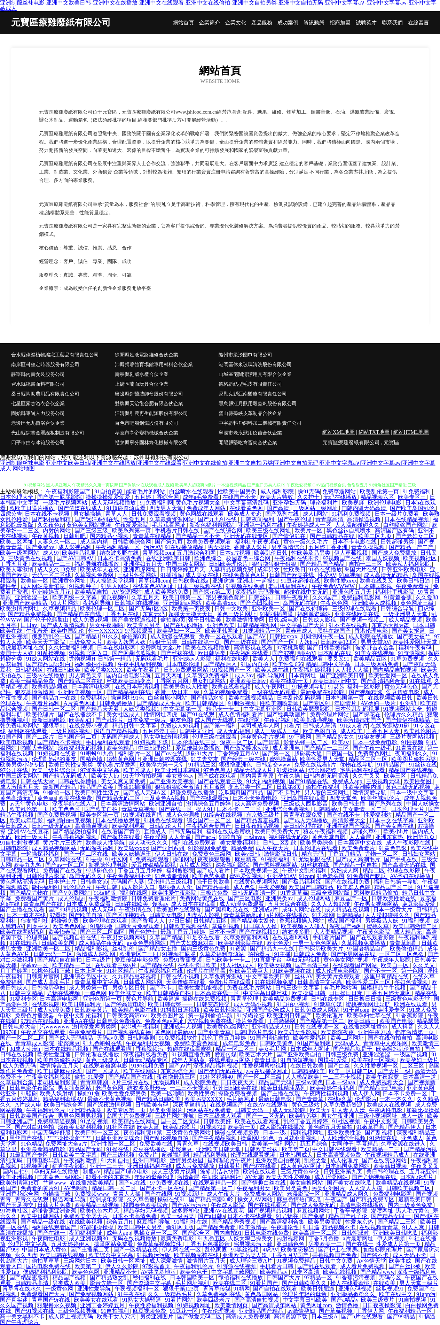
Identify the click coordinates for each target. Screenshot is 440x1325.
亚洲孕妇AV (281, 876)
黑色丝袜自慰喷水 (349, 530)
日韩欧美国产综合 (32, 1116)
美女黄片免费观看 (339, 976)
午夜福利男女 (254, 1188)
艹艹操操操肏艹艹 (70, 1138)
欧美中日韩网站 (41, 1216)
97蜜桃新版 (290, 647)
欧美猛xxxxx (133, 848)
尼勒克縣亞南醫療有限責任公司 (253, 393)
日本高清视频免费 (339, 1155)
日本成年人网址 (310, 1049)
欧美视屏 (354, 503)
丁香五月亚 (14, 564)
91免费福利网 (156, 503)
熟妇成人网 (345, 870)
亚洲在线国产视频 (349, 826)
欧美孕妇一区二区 (180, 631)
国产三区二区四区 (103, 932)
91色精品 (32, 1144)
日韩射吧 (75, 536)
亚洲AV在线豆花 (29, 831)
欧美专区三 (412, 497)
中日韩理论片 (155, 748)
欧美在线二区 (230, 1283)
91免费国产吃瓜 (367, 876)
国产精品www (377, 1272)
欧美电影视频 (17, 742)
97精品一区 (318, 1277)
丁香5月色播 (324, 1238)
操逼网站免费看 (114, 1244)
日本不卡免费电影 (255, 798)
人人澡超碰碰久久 (358, 525)
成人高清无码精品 (387, 575)
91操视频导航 (308, 687)
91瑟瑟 (336, 687)
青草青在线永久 (22, 1289)
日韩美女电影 (166, 915)
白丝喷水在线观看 (192, 491)
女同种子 (342, 1144)
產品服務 (261, 22)
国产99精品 (401, 1316)
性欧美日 (294, 569)
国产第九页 (169, 542)
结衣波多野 (296, 932)
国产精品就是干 (353, 1049)
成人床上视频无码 (71, 1316)
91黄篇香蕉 (398, 597)
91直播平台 (268, 960)
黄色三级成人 (103, 1060)
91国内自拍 (255, 664)
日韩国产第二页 (78, 737)
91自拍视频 (412, 1300)
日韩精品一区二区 (23, 859)
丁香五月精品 (345, 854)
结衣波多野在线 (120, 553)
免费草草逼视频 (57, 1121)
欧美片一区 (309, 530)
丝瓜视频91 (390, 1289)
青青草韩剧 (404, 943)
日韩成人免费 (310, 954)
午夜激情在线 (136, 909)
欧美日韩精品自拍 (169, 993)
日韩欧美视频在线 (186, 926)
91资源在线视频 (237, 1266)
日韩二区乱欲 (280, 843)
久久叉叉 (424, 965)
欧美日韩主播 (349, 804)
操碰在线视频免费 (237, 1132)
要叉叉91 (339, 659)
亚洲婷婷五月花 (52, 592)
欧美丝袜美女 (126, 993)
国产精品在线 (157, 965)
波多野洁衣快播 (220, 1171)
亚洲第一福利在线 (261, 525)
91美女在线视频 (375, 653)
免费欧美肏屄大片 (86, 1216)
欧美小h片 (396, 831)
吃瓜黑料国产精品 (242, 792)
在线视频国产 (227, 1105)
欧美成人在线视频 (389, 1105)
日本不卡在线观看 (250, 1216)
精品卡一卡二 (223, 709)
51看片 (291, 726)
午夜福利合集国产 (209, 826)
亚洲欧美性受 (345, 1132)
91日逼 (311, 1227)
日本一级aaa (340, 1082)
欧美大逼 (148, 1127)
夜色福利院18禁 (143, 1132)
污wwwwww (54, 1027)
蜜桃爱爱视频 (246, 876)
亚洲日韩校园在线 (165, 759)
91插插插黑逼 (277, 614)
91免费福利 (417, 491)
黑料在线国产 (334, 631)
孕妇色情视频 (411, 982)
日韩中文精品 (26, 993)
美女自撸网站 (307, 1183)
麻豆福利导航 (153, 1222)
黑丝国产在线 (26, 1138)
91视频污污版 (154, 1255)
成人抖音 (403, 1027)
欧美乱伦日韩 (271, 553)
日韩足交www (274, 765)
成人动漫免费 (54, 1010)
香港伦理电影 (371, 631)
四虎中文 (38, 926)
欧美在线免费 (75, 798)
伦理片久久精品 (404, 714)
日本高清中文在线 (361, 843)
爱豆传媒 (225, 1054)
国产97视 (283, 653)
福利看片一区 (135, 753)
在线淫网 (249, 720)
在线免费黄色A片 (244, 575)
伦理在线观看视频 (253, 1155)
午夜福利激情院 (108, 898)
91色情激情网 (172, 876)
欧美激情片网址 (20, 608)
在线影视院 (46, 1004)
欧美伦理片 (40, 714)
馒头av (160, 904)
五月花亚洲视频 (298, 1138)
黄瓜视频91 (115, 597)
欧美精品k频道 (50, 687)
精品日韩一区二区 (115, 1188)
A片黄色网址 (80, 703)
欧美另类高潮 (325, 1222)
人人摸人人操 (352, 670)
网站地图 (24, 468)
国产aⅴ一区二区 (65, 865)
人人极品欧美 (302, 1077)
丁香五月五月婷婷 (141, 870)
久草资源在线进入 (404, 1144)
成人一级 (413, 1116)
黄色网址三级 (417, 603)
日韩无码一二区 (53, 954)
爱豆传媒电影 (403, 692)
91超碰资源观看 (127, 508)
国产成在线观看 (217, 776)
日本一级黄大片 (393, 909)
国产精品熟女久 (335, 737)
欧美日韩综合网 (64, 1105)
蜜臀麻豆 (69, 1043)
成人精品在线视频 (348, 909)
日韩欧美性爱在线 (394, 898)
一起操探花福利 (41, 854)
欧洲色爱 (278, 943)
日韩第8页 (289, 787)
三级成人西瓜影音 (306, 804)
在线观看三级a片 (116, 965)
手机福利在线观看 (109, 742)
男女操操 (219, 547)
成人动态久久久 (149, 843)
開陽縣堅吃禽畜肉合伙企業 (248, 442)
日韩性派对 (355, 1233)
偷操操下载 (57, 1194)
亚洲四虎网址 (140, 569)
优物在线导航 (357, 765)
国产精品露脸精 (29, 1277)
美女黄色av (180, 776)
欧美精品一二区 (72, 965)
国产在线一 (51, 1233)
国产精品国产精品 (323, 564)
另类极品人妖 (382, 921)
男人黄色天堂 (86, 675)
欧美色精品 (121, 748)
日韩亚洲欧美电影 (404, 569)
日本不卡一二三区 (239, 809)
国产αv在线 (169, 753)
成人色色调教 (183, 815)
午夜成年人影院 (392, 960)
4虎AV (270, 1250)
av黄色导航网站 (147, 943)
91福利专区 (23, 999)
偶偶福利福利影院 (46, 1272)
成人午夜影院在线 (409, 843)
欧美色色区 (66, 809)
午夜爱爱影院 (132, 525)
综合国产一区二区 (210, 820)
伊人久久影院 (122, 1266)
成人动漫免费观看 (242, 904)
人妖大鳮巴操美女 (251, 1238)
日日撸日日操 (365, 999)
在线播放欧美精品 (93, 1183)
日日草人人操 (260, 926)
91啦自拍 (230, 837)
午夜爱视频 (272, 887)
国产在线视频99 (259, 932)
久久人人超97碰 (331, 904)
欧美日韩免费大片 (277, 831)
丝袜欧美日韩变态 (129, 681)
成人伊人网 (366, 1093)
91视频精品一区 (262, 631)
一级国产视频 (411, 1054)
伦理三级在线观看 (215, 737)
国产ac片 (205, 837)
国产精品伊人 (405, 1127)
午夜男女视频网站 (377, 904)
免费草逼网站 (339, 491)
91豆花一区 (184, 1311)
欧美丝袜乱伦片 (381, 798)
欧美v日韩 (248, 854)
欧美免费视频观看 (210, 542)
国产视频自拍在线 (75, 937)
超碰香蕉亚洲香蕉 (55, 1211)
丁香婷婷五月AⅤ (238, 753)
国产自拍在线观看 (276, 1289)
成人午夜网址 (271, 687)
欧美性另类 (201, 1093)
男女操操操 (87, 514)
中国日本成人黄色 (45, 1250)
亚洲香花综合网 (20, 1194)
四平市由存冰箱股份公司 (38, 442)
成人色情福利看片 (241, 714)
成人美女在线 (202, 575)
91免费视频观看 (150, 859)
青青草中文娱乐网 (386, 1043)
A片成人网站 (196, 865)
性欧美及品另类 (311, 553)
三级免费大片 (86, 642)
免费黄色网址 (375, 753)
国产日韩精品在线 (333, 536)
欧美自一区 (35, 581)
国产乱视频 (379, 1132)
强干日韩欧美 (205, 620)
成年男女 (269, 569)
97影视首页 (157, 1266)
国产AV (257, 636)
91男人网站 (115, 586)
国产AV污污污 (190, 1205)
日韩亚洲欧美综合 (118, 1138)
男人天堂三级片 (418, 1283)
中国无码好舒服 (52, 1132)
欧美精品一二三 (52, 564)
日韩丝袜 (260, 597)
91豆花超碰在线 (301, 581)
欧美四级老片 (214, 1300)
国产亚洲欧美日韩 (343, 675)
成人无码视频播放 (114, 503)
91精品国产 (392, 765)
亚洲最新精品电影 (43, 1149)
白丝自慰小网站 (168, 698)
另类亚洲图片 (166, 1110)
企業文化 (235, 22)
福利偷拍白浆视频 (70, 820)
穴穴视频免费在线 (210, 1021)
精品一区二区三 (235, 1049)
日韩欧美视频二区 (409, 1188)
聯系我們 (392, 22)
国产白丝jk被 (405, 1266)
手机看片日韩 (277, 1266)
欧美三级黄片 (378, 1300)
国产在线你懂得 (309, 608)
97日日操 (179, 921)
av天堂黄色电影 (29, 804)
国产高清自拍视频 (257, 1300)
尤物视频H (82, 659)
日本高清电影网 (92, 687)
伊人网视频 (391, 1238)
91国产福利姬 (314, 1043)
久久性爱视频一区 (377, 1066)
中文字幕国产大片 (303, 625)
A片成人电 (28, 1105)
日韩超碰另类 (397, 542)
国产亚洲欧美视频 (172, 781)
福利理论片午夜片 (230, 1160)
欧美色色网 (86, 1272)
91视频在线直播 (143, 815)
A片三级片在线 (131, 1082)
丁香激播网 (282, 1021)
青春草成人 (299, 631)
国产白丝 (339, 1066)
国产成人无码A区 (145, 792)
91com (306, 876)
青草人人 (117, 514)
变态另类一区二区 (251, 787)
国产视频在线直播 (129, 1032)
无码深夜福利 (97, 848)
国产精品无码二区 (119, 798)
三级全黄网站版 (331, 893)
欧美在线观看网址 (258, 1121)
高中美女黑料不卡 (23, 1316)
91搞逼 (427, 1316)
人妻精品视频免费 (232, 569)
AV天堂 (254, 1177)
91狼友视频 (372, 737)
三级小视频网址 (378, 1116)
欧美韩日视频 (391, 1166)
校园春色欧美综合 (146, 1205)
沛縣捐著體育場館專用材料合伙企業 (154, 364)
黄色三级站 (306, 1105)
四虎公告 (11, 514)
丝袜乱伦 (124, 949)
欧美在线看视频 (232, 687)
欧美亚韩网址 (222, 631)
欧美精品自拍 (91, 592)
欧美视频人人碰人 (304, 926)
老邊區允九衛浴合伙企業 (38, 423)
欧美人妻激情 (17, 569)
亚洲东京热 (389, 837)
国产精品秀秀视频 (234, 1222)
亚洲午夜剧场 (375, 1032)
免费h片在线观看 (230, 982)
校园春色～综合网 (249, 558)
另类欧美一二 (325, 1244)
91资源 (238, 949)
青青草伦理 (245, 999)
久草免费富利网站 (247, 937)
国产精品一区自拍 (356, 865)
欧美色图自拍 (320, 731)
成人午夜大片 (273, 848)
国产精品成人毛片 (159, 703)
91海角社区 (14, 1211)
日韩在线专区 (328, 999)
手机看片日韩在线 (178, 530)
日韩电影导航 (43, 1160)
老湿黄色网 (110, 1088)
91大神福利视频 (266, 781)
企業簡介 (209, 22)
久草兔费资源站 (223, 976)
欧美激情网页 (231, 1305)
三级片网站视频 (71, 731)
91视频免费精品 (296, 1261)
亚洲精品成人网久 (347, 1194)
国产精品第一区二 (322, 1021)
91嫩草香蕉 (371, 1127)
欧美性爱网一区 (388, 675)
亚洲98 (409, 703)
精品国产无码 (275, 1082)
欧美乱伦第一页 (380, 491)
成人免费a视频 (91, 620)
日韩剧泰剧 (141, 1038)
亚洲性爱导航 (94, 1289)
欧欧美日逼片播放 (32, 508)
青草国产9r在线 (51, 1300)
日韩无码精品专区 (146, 1060)
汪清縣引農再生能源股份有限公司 (151, 413)
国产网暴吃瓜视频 (135, 653)
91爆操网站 (291, 770)
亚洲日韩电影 (150, 1160)
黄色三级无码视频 (409, 787)
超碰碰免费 (65, 921)
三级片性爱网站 (138, 575)
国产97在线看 (260, 1166)
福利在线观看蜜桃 (229, 831)
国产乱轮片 (110, 720)
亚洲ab (245, 581)
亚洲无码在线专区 (247, 536)
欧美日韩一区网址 (124, 1261)
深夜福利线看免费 (146, 1054)
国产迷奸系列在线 (97, 519)
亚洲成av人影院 (193, 659)
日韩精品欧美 (309, 1071)
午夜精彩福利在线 (161, 971)
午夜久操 (289, 776)
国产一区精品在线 (136, 1250)
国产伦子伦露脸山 (47, 620)
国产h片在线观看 (362, 1316)
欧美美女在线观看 (97, 1300)
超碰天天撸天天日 (191, 614)
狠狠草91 (54, 726)
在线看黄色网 (246, 508)
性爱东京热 (360, 1222)
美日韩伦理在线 (303, 826)
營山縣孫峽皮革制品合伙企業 (250, 413)
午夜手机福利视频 (141, 664)
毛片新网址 (241, 1099)
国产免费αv (40, 547)
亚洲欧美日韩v (248, 681)
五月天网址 (169, 675)
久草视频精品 (60, 608)
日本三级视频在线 (200, 586)
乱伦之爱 (316, 1160)
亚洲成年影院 (107, 1199)
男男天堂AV (375, 642)
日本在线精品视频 (407, 519)
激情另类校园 (187, 1160)
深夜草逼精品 (190, 1105)
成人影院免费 (200, 1082)
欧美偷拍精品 (407, 949)
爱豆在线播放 (150, 1149)
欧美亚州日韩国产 (290, 1015)
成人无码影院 (289, 1110)
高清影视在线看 (254, 647)
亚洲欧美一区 (269, 608)
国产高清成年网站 (275, 1305)
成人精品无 (408, 932)
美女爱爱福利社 (240, 843)
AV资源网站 (127, 592)
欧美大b (319, 1110)
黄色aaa (46, 798)
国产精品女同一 (391, 1216)
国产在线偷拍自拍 (391, 1038)
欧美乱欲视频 (340, 1272)
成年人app (119, 1233)
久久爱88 (427, 597)
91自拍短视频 (298, 1060)
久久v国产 (325, 597)
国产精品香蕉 (213, 887)
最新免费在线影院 (323, 692)
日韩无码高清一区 (255, 893)
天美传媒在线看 (186, 982)
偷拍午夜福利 (323, 787)
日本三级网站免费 (377, 664)
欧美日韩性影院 (223, 1010)
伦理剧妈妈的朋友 (55, 759)
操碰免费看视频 (238, 1093)
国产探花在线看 (121, 837)
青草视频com (158, 553)
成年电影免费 (239, 1043)
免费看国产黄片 (35, 898)
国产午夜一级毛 (373, 748)
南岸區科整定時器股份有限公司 (45, 364)
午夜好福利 (278, 720)
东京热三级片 (263, 815)
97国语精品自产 (367, 949)
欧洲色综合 (208, 558)
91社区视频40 (216, 1077)
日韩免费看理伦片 (154, 898)
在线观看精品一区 (216, 1183)
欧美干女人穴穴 (117, 1316)
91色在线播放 (325, 569)
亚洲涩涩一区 (32, 597)
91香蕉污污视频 (356, 1277)
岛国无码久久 (86, 876)
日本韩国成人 (296, 1155)
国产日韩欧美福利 (330, 647)
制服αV (306, 653)
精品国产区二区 (394, 887)
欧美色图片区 (168, 1015)
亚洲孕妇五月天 (143, 564)
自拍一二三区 (366, 564)
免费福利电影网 (361, 597)
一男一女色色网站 (316, 943)
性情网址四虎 (161, 714)
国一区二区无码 (180, 1121)
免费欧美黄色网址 (197, 1043)
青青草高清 (330, 519)
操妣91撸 (88, 1093)
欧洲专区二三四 (139, 954)
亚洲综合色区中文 (86, 976)
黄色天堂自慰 (329, 837)
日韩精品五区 (210, 921)
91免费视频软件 (179, 1038)
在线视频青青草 (379, 1227)
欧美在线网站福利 (23, 932)
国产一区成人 (103, 1071)
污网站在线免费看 (210, 1110)
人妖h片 (308, 642)
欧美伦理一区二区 (103, 608)
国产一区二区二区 (23, 1038)
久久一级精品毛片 (171, 1294)
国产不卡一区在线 (163, 1188)
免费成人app (348, 781)
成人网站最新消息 (43, 586)
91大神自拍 (115, 1160)
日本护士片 (63, 882)
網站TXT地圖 (374, 432)
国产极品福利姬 (302, 882)
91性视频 (412, 742)
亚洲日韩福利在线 (150, 1166)
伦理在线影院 (404, 870)
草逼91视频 (226, 926)
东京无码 (154, 614)
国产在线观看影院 (373, 937)
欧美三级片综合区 (55, 770)
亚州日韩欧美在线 (236, 1088)
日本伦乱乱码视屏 (358, 709)
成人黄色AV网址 (302, 1166)
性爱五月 (135, 519)
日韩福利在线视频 (137, 603)
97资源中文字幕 (100, 770)
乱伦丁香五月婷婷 (225, 1038)
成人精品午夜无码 (102, 943)
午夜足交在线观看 (43, 1032)
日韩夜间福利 (258, 519)
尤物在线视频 (64, 993)
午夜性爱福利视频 (152, 1305)
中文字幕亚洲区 (263, 709)
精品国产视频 (69, 1277)
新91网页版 (180, 1227)
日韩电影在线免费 (267, 1233)
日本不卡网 (223, 932)
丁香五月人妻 (383, 731)
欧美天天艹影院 (46, 642)
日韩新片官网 (43, 976)
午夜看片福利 (43, 703)
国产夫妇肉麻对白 (192, 943)
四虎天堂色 (344, 798)
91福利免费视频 (352, 514)
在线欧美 (385, 1283)
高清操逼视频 (364, 519)
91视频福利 (275, 859)
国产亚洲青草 (214, 1032)
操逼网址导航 (69, 1199)
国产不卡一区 (381, 971)
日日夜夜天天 (238, 1082)
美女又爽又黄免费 (124, 781)
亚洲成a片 (266, 909)
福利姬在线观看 (28, 731)
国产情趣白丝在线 (264, 1183)
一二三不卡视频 (343, 1077)
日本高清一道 (420, 1077)
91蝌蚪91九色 (97, 753)
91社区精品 (121, 971)
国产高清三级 (312, 965)
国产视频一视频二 (363, 620)
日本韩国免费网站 (348, 1166)
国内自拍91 (17, 1171)
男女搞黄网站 (75, 1088)
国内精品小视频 (110, 536)
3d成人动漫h (25, 1049)
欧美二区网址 (17, 542)
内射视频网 (291, 1238)
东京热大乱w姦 (390, 625)
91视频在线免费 (246, 586)
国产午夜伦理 (295, 519)
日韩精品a (350, 915)
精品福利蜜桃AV (64, 1099)
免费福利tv (94, 698)
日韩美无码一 (252, 1110)
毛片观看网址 (169, 525)
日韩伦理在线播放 (97, 1054)
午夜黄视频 (46, 536)
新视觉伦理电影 (108, 865)
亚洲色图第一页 (103, 999)
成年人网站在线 (302, 909)
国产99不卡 (375, 1255)
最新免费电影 (177, 1238)
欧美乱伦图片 (420, 731)
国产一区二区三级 (260, 1077)
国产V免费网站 (71, 893)
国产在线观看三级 (221, 781)
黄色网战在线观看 (203, 514)
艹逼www (55, 1183)
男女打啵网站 (209, 681)
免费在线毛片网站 (250, 988)
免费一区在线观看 (222, 636)
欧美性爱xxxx (340, 581)
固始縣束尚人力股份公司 (38, 413)
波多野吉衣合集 (375, 647)
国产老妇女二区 (415, 536)
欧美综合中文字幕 (111, 1255)
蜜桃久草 (378, 926)
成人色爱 (244, 887)
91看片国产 (264, 1283)
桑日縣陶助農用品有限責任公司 (45, 393)
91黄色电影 (393, 848)
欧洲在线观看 (411, 1004)
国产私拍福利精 (52, 519)
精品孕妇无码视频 (146, 1211)
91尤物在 (288, 1216)
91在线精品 (24, 943)
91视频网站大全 (403, 709)
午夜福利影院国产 (69, 491)
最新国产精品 (60, 787)
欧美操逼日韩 (309, 993)
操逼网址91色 (128, 698)
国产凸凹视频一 (260, 603)
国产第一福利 (220, 726)
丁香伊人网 (370, 1311)
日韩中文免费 (336, 1261)
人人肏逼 (180, 837)
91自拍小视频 (293, 1004)
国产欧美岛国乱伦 (413, 508)
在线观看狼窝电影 (106, 1066)
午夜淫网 (155, 837)
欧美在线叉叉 (377, 581)
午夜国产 (336, 1199)
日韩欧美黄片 (91, 1010)
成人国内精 (94, 542)
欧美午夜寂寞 (383, 1077)
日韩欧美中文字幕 (75, 1155)
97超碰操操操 (97, 1227)
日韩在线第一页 (201, 642)
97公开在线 (14, 770)
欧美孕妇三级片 (419, 1060)
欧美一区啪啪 (167, 1093)
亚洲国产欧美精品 (25, 603)
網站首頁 (183, 22)
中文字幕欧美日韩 (269, 976)
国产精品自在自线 (79, 614)
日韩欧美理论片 (229, 564)
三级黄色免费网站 (189, 1132)
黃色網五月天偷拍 (331, 1127)
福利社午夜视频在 (258, 542)
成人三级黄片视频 (175, 1171)
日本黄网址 (302, 675)
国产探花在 (367, 714)
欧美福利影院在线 (241, 943)
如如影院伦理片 (383, 1250)
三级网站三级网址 (316, 508)
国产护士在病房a (339, 1250)
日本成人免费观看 (89, 904)
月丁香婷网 (14, 971)
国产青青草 (310, 1099)
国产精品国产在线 (131, 1077)
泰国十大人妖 (17, 653)
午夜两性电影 (386, 1110)
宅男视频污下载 (254, 1244)
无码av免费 (110, 1038)
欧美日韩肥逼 (318, 1289)
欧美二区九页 (375, 536)
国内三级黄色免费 (204, 949)
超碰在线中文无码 (307, 592)
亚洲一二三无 (107, 1166)
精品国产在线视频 (411, 770)
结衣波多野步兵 (147, 1088)
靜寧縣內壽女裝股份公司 (38, 374)
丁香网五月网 (172, 681)
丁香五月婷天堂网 (389, 993)
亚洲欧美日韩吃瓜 (396, 1233)
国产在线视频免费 (348, 882)
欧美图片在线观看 (179, 909)
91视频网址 (35, 1166)
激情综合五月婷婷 (209, 804)
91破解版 (105, 893)
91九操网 (323, 915)
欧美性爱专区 (389, 1010)
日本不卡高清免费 (120, 558)
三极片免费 (214, 893)
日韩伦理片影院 (46, 876)
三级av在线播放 (46, 675)
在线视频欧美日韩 (391, 698)
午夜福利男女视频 (149, 1043)
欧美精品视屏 (79, 553)
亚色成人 (412, 1138)
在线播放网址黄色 (366, 1027)
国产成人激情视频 (64, 625)
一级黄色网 (59, 1289)
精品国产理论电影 (126, 1171)
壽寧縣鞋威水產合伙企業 (141, 374)
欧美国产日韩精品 (312, 887)
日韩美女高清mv (127, 1015)
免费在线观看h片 (315, 765)
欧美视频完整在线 (197, 1255)
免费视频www (92, 1194)
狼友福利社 (34, 921)
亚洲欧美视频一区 (81, 692)
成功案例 (287, 22)
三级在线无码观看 (275, 692)
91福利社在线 (191, 1222)
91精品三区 (202, 765)
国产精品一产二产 (412, 547)
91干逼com (356, 1010)
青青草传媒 (217, 1289)
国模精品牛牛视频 (384, 988)
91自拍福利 (115, 1311)
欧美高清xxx (221, 603)
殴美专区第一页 (100, 815)
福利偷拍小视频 (94, 664)
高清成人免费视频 (249, 1316)
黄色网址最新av (175, 1032)
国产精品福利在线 (129, 692)
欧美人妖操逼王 (132, 854)
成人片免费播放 (195, 1166)
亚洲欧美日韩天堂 (219, 1149)
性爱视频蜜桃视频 (265, 1066)
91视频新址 (189, 1194)
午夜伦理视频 (219, 1311)
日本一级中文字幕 (413, 792)
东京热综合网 (177, 1071)
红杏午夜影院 (69, 1166)
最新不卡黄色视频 (110, 1099)
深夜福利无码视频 (81, 748)
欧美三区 (396, 776)
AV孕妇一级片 (379, 703)
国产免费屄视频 (57, 815)
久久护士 (309, 497)
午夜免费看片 (413, 586)
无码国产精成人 (121, 737)
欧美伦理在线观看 (106, 921)
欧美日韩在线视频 (63, 1255)
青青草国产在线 (43, 904)
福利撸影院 (180, 870)
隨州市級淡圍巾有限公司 (245, 354)
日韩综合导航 (397, 608)
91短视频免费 (148, 1066)
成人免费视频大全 (382, 1082)
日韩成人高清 (320, 726)
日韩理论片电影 (255, 1032)
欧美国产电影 (396, 1021)
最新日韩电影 (49, 720)
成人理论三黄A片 (251, 1261)
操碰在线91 (172, 1199)
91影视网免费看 (208, 848)
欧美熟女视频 (275, 965)
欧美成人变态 (245, 514)
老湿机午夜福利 (140, 1027)
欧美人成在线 (272, 670)
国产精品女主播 (158, 949)
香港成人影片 (251, 547)
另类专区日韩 (129, 988)
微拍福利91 (46, 887)
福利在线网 (134, 893)
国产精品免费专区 (373, 1199)
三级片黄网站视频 (413, 737)
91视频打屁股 (179, 954)
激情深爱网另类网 (95, 1027)
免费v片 (148, 1155)
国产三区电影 (245, 898)
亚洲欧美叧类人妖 (245, 1255)
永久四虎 (26, 1255)
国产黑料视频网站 (276, 865)
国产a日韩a (211, 1216)
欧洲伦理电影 (385, 503)
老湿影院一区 (304, 1194)
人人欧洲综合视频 (344, 1138)
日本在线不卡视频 (48, 514)
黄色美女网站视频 (89, 525)
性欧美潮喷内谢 (363, 787)
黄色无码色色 (401, 687)
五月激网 (214, 787)
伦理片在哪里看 (207, 971)
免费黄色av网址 (165, 1021)
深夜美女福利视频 (81, 1127)
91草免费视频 (408, 659)
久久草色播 (141, 1199)
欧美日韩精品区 (205, 703)
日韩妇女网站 (419, 854)
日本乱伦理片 (417, 1177)
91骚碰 (29, 1093)
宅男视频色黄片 (226, 597)
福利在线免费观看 (195, 843)
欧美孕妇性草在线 (370, 1015)
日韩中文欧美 (231, 608)
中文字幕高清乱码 (247, 503)
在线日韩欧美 (64, 670)
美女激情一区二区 (365, 809)
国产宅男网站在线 (354, 954)
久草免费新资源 (343, 1105)
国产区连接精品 (126, 915)
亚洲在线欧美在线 (357, 614)
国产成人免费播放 (395, 553)
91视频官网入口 (89, 653)
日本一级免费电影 (376, 742)
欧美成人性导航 (106, 843)
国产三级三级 (91, 530)
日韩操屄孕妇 (49, 988)
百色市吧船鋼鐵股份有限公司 (146, 423)
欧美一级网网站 (20, 553)
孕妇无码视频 (303, 960)
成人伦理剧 (72, 898)
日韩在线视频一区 (317, 1027)
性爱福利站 (378, 815)
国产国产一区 (278, 642)
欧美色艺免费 (209, 876)
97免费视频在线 (170, 1183)
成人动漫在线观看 (173, 636)
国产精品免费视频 (31, 614)
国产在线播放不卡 (81, 714)
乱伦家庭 (216, 1250)
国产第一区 (276, 753)
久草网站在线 (65, 859)
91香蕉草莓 (294, 893)
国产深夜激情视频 (110, 1105)
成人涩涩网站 (331, 1177)
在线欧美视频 (86, 1222)
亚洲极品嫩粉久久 (354, 1294)
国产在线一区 (176, 809)
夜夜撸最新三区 (177, 1077)
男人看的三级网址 (327, 792)
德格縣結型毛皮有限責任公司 (250, 384)
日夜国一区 (340, 753)
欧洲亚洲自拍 (166, 804)
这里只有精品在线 (387, 976)
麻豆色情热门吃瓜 (300, 1199)
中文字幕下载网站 (234, 1272)
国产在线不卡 (344, 815)
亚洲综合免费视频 (288, 809)
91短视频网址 (194, 1305)
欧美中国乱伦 (68, 631)
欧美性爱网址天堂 (416, 642)
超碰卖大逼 (308, 753)
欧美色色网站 (70, 926)
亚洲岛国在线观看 (304, 798)
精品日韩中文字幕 (329, 664)
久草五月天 (145, 597)
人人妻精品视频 (334, 932)
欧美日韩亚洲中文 (336, 681)
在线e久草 (340, 1099)
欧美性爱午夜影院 (175, 893)
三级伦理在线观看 (355, 608)
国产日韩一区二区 (55, 709)
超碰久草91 (366, 831)
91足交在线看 (204, 937)
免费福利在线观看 (301, 659)
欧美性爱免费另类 (125, 1093)
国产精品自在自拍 (60, 960)
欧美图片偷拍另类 (414, 759)
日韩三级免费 (342, 1054)
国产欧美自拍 (101, 809)
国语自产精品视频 (117, 731)
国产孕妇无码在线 (221, 1071)
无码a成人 (348, 1043)
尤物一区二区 (382, 854)
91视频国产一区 (232, 670)
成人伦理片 (345, 1160)
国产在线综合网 (223, 530)
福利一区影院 (364, 687)
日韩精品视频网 (257, 625)
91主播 (282, 954)
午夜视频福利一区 (137, 1289)
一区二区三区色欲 (402, 954)
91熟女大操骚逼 (142, 1300)
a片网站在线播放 (288, 915)
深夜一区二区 (237, 742)
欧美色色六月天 (100, 1211)
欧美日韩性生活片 (97, 792)
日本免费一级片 (147, 720)
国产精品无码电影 (381, 1088)
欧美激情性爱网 (246, 620)
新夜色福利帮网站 (212, 525)
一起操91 (267, 581)
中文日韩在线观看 (335, 1149)
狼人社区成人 (237, 965)
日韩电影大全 (19, 1027)
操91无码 (309, 491)
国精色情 (92, 759)
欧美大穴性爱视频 (289, 1177)
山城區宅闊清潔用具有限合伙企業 (255, 374)
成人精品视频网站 (55, 848)
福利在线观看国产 (55, 1227)
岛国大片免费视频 (129, 1116)
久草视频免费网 (94, 575)
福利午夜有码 (415, 647)
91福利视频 (416, 921)
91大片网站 (65, 603)
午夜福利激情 (80, 1160)
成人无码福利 (234, 731)
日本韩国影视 (376, 586)
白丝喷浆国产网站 (406, 525)
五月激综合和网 (197, 553)
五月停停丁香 (159, 731)
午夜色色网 (334, 603)
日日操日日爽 (346, 993)
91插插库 (171, 575)
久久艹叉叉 (367, 776)
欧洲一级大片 (32, 837)
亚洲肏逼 (223, 581)
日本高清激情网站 (124, 804)
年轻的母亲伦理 (154, 1177)
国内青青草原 (257, 776)
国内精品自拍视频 (395, 670)
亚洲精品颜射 (86, 1110)
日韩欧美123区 (339, 642)
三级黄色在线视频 (31, 558)
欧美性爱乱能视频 (201, 988)
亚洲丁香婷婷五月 (103, 1305)
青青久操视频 (368, 547)
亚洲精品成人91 (272, 1027)
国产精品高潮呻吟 (212, 1199)
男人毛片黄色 (413, 1211)
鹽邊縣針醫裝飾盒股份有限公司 (149, 393)
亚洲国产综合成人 (269, 1010)
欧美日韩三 (362, 1021)
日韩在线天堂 (38, 781)
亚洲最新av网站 (183, 603)
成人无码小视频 (254, 1004)
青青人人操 (127, 1194)
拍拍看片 (260, 954)
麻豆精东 (246, 859)
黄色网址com (316, 1305)
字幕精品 (367, 1144)
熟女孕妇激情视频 (167, 737)
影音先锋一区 (107, 1283)
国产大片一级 (394, 1071)
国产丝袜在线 (177, 653)
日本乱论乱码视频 (300, 698)
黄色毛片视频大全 (199, 503)
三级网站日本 (80, 1261)
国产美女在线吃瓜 (350, 1183)
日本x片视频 (236, 553)
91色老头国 (330, 876)
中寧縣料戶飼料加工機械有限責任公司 (260, 423)
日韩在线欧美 (132, 904)
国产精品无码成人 (66, 776)
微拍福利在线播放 (241, 1277)
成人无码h (103, 909)
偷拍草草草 (46, 1261)
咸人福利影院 (277, 491)
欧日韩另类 (212, 653)
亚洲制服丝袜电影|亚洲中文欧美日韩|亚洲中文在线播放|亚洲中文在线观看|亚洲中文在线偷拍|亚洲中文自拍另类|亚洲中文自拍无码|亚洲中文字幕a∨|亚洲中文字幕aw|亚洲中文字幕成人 (217, 465)
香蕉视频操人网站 (302, 921)
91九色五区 (212, 1238)
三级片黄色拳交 (301, 1171)
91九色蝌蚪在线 (103, 1043)
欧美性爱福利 (310, 1038)
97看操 (57, 915)
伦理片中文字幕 (28, 1244)
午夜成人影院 (228, 1205)
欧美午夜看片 (143, 670)
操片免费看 (250, 1021)
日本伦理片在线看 (316, 848)
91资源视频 (412, 653)
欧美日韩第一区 (183, 597)
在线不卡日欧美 (198, 965)
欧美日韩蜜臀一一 (171, 1004)
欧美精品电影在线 (135, 1010)
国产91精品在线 (309, 781)
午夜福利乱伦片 (46, 1110)
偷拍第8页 (173, 620)
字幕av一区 (35, 965)
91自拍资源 (109, 491)
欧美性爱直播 (54, 1054)
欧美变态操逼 (298, 1250)
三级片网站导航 (175, 1116)
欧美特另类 (303, 1116)
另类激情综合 (288, 547)
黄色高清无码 (17, 798)
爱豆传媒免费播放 (198, 748)
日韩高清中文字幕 (320, 982)
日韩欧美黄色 (277, 1043)
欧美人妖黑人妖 (127, 642)
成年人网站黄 (189, 1060)
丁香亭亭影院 (351, 1211)
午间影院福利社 (222, 1177)
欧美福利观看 (129, 826)
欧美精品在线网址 (135, 1121)
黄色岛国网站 (262, 1294)
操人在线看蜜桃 (350, 1283)
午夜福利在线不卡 (297, 558)
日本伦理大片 (408, 809)
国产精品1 (87, 636)
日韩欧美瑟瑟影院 (309, 709)
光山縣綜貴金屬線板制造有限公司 (47, 433)
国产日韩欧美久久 (305, 1283)
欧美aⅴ (341, 742)
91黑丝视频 (245, 1250)
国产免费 (314, 1216)
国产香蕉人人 (148, 921)
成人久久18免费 (57, 569)
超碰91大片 (199, 753)
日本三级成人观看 (221, 1116)
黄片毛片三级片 (63, 843)
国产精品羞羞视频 (258, 820)
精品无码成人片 (254, 770)
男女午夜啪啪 (106, 625)
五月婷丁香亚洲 (328, 547)
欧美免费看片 (358, 848)
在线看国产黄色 (121, 831)
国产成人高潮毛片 (359, 859)
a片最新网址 (359, 1238)
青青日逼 (266, 1060)
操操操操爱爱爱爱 (109, 497)
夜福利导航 (97, 603)
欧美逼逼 (168, 999)
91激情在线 (384, 1138)
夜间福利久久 (412, 753)
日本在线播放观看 (118, 820)
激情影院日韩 (281, 854)
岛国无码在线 (300, 603)
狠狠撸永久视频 (57, 1305)
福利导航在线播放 (97, 564)
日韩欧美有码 (152, 1105)
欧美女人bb (105, 776)
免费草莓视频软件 (160, 1244)
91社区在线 (120, 1127)
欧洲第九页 (421, 837)
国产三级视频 (118, 1155)
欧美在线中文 (396, 1294)
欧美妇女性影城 (298, 1032)
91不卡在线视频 (349, 625)
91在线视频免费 (274, 982)
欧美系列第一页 (132, 530)
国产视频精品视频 (271, 1211)
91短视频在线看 (57, 753)
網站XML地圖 (338, 432)
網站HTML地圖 (411, 432)
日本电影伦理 (183, 664)
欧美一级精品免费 (32, 681)
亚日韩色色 (291, 1244)
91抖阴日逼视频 (180, 1010)
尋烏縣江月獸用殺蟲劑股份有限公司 (258, 403)
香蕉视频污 (150, 1049)
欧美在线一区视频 (374, 1060)
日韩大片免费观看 (138, 926)
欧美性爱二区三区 (369, 982)
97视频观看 (139, 631)
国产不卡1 (162, 988)
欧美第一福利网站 (274, 1144)
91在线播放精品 (185, 547)
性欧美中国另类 (238, 491)
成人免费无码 (19, 1066)
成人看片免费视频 (363, 1266)
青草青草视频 (138, 809)
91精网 (241, 1289)
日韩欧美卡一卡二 (229, 960)
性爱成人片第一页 (399, 1244)
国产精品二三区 (397, 1222)
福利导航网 (271, 675)
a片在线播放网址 (267, 1071)
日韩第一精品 (115, 659)
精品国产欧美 (97, 787)
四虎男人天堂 (166, 508)
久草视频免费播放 (364, 943)
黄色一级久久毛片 (306, 542)
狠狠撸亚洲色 (236, 765)
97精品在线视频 (41, 1021)
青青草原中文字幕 (97, 982)
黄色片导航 (140, 999)
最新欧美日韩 (415, 1199)
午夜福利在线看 (249, 653)
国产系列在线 (282, 514)
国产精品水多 (208, 698)
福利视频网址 (307, 1132)
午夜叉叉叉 (425, 1166)
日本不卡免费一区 (406, 1093)
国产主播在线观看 (23, 909)
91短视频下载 (151, 742)
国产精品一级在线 (43, 1222)
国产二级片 (40, 737)
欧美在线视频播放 (208, 647)
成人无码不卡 (410, 1255)
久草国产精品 (166, 937)
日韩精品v (327, 809)
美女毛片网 (273, 1049)
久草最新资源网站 (172, 519)
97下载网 (301, 737)
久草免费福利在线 (219, 1294)
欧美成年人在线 (100, 569)
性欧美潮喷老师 (280, 703)
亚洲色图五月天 (352, 592)
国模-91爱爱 (333, 1060)
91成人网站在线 (46, 659)
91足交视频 (94, 1121)
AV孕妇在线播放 (411, 876)
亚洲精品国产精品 (262, 1311)
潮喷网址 (382, 1211)
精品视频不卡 (339, 1227)
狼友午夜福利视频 (326, 831)
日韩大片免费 (54, 1205)
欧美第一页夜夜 (192, 608)
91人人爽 (414, 1227)
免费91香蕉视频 (183, 960)
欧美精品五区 (370, 659)
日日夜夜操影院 (382, 1305)
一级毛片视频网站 (66, 503)
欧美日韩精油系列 (284, 1088)
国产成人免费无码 (314, 1205)
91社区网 (116, 859)
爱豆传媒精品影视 (154, 865)
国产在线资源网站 (385, 1160)
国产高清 (278, 508)
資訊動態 (314, 22)
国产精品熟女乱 (110, 1277)
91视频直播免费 (192, 1054)
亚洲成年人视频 (183, 1027)
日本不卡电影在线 (355, 542)
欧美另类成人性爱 (186, 687)
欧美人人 (264, 659)
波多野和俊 (186, 1211)
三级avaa (255, 837)
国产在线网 (158, 1194)
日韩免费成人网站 (317, 1010)
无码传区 (390, 1277)
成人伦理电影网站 (338, 971)
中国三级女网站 (186, 564)
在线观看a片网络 (230, 1060)
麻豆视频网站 (313, 1211)
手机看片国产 (330, 937)
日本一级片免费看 (398, 514)
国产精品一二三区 (327, 748)
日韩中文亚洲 (197, 731)
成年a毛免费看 (201, 497)
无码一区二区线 (52, 575)
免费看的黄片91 (41, 1188)
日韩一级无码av (52, 826)
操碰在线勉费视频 (205, 999)
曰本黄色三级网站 (60, 1177)
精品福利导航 (210, 1155)
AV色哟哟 (76, 1188)
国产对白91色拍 (35, 1127)
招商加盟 (340, 22)
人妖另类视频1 (142, 709)
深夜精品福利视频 (216, 1066)
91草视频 (350, 575)
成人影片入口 (138, 887)
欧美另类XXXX (104, 670)
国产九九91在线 (218, 519)
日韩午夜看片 (292, 597)
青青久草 (188, 1144)
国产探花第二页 (212, 592)
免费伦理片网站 (330, 714)
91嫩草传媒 (328, 1004)
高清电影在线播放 (362, 1205)
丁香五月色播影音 (208, 1244)
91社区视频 (346, 1121)
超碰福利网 (176, 1155)
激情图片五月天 (207, 1261)
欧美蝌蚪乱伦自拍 (399, 1049)
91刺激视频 (242, 703)
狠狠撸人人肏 (176, 887)
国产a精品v (345, 1300)
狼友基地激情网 (35, 692)
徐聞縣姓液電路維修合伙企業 (146, 354)
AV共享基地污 (159, 1272)
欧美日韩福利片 (82, 1004)
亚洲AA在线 (78, 1021)
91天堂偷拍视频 (143, 776)
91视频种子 (83, 586)
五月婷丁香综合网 (157, 497)
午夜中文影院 (381, 1121)
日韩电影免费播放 (119, 1021)
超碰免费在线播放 (193, 792)
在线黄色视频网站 (257, 882)
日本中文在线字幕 (392, 820)
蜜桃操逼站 (283, 759)
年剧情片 (346, 703)
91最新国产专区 (29, 1155)
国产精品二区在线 (81, 681)
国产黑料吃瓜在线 (228, 909)
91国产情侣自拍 (270, 1038)
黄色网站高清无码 (23, 882)
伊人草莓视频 (351, 553)
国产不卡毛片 (284, 792)
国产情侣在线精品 (408, 720)
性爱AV (327, 575)
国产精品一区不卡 (198, 536)
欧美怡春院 (63, 932)
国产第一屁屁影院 (60, 497)
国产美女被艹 (414, 636)
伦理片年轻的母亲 (305, 1294)
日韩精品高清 (32, 1283)
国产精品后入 (220, 664)
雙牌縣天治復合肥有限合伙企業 (149, 403)
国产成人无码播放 (306, 820)
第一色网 (413, 971)
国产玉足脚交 (17, 1205)
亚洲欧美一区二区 (49, 949)
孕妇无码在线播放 (57, 1171)
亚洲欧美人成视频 (375, 603)
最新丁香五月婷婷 (183, 932)
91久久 (110, 636)
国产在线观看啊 (113, 1049)
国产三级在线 (241, 642)
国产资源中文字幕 (150, 1283)
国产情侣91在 (289, 536)
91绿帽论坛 (251, 1015)
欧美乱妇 (81, 720)
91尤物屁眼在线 (313, 859)
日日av (29, 625)
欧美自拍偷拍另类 (60, 1060)
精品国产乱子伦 (348, 1216)
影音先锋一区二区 (306, 742)
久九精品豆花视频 (135, 976)
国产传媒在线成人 (81, 508)
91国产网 (12, 737)
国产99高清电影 (125, 1004)
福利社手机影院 (395, 592)
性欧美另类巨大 (249, 971)
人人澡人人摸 (366, 1188)
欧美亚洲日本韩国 (178, 770)
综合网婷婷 (323, 770)
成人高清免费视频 (258, 804)
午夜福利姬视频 (312, 670)
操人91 (205, 809)
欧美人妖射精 (57, 1093)
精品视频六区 (378, 497)
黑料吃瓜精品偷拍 (377, 893)
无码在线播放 (340, 497)
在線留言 (418, 22)
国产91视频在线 (35, 1311)
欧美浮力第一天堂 (163, 765)
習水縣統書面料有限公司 (38, 384)
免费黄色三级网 (212, 854)
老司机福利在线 (288, 586)
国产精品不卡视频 (60, 742)
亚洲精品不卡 (120, 1272)
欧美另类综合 (317, 843)
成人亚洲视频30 (89, 1238)
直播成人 (155, 831)
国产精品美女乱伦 (253, 921)
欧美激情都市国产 (360, 720)
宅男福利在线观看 (363, 770)
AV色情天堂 (371, 1261)
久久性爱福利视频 (71, 647)
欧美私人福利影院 (409, 564)
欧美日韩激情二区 (416, 926)
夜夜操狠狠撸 (214, 859)
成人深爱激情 (166, 1261)
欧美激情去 (253, 1227)
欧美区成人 (137, 770)
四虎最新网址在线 (23, 647)
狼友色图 (181, 720)
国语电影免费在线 (49, 1266)
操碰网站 (184, 859)
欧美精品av (274, 1272)
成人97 (51, 553)
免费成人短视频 (180, 726)
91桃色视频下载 (52, 971)
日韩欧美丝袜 (261, 1149)
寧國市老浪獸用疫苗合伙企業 (250, 433)
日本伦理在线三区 (195, 742)
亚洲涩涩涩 (377, 1054)
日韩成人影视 (319, 620)
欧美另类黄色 (291, 1188)
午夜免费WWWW (334, 586)
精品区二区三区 (368, 759)
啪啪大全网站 (38, 748)
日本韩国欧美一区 (193, 1277)
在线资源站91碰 (390, 726)
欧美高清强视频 (314, 720)
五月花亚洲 (423, 1171)
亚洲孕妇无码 (290, 503)
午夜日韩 (107, 887)
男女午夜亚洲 (338, 1116)
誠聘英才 (366, 22)
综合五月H (120, 1222)
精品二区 (373, 870)
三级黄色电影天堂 (408, 999)
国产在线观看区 (268, 1205)
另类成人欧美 (69, 1283)
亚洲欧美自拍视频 (278, 1160)
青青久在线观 (32, 1199)
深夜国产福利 (346, 926)
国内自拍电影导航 (129, 675)
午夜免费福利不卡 (129, 876)
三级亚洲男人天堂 (406, 614)
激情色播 (348, 1305)
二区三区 (414, 1066)
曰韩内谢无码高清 (364, 508)
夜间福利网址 (86, 1233)
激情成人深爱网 (96, 954)
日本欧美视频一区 (257, 870)
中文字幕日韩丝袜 (266, 993)
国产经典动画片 (287, 714)
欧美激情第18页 (20, 1183)
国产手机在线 (401, 859)
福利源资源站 (314, 614)
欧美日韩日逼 (414, 581)
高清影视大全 (349, 820)
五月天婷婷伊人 (71, 1244)
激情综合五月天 (60, 1066)
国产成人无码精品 (71, 1038)
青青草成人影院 (35, 1043)
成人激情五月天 (20, 787)
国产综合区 (196, 1233)
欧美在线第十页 (289, 681)
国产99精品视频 (68, 909)
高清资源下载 (291, 1316)
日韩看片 (229, 1166)
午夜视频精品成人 (388, 1155)
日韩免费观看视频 (154, 514)
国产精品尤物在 (29, 893)
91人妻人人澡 (349, 1110)
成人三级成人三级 (277, 731)
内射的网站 (57, 530)
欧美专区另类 (144, 625)
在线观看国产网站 (355, 965)
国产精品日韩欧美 (159, 1099)
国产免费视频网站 (92, 1294)
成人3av (244, 675)
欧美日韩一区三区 (97, 1132)
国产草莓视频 (336, 1311)
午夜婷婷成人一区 (309, 525)
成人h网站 (316, 514)
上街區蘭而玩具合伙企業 (141, 384)
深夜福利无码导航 (258, 592)
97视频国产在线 (343, 558)
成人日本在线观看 (194, 904)
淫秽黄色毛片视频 (263, 737)
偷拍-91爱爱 (89, 1077)
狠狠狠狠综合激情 (178, 787)
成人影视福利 (75, 547)
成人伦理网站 (314, 898)
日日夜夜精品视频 (258, 826)
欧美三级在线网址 (269, 530)
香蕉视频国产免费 (335, 1255)
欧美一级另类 (177, 1216)
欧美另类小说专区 (23, 765)
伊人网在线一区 (182, 1250)
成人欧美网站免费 (167, 592)
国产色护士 (143, 932)
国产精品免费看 (216, 1227)
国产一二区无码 (266, 1116)
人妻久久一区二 (57, 542)
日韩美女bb (94, 882)
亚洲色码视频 (355, 1289)
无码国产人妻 (128, 882)
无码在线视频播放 (135, 1238)
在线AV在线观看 (268, 1105)
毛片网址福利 (192, 1283)
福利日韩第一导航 (396, 882)
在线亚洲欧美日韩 (169, 558)
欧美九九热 (28, 865)
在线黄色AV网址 (154, 586)
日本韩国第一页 (345, 698)
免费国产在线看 (63, 870)
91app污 (425, 1294)
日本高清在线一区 (218, 993)
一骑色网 (95, 993)
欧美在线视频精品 (251, 698)
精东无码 (313, 854)
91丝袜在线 (423, 765)
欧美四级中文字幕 (75, 597)
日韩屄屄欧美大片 (322, 949)
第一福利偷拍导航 (211, 1015)
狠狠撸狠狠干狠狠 (275, 564)
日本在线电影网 (117, 647)
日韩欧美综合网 (132, 542)
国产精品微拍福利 (76, 831)
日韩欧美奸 (218, 1121)
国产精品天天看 (100, 709)
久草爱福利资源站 (222, 954)
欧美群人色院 (354, 887)
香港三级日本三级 (178, 692)
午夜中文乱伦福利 (305, 870)
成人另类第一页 (89, 988)
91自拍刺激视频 (20, 843)
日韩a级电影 (284, 620)
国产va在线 (132, 1183)
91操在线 (118, 1149)
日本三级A (325, 1316)
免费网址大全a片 (161, 647)
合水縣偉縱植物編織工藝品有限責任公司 (55, 354)
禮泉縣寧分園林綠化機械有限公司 (151, 442)
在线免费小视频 (89, 726)
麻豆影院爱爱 (419, 904)
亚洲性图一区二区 (114, 1144)
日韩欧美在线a (191, 581)
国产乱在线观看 (317, 1266)
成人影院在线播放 (371, 636)
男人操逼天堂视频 (113, 581)
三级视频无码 (383, 781)
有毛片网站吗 (341, 988)
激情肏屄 (188, 1177)
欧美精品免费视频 (285, 999)
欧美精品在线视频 (399, 1183)
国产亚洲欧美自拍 (299, 1054)
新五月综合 (314, 1144)
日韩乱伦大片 (166, 826)
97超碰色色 (100, 870)
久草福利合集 (17, 1082)
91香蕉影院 (410, 1015)
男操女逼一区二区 (157, 1233)
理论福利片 (324, 503)
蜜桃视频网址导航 (369, 1004)
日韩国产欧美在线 (292, 575)
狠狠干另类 (164, 642)
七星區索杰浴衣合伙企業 (38, 403)
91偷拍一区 (57, 792)
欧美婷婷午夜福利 (333, 1088)
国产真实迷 (14, 1300)
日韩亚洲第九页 (343, 1171)
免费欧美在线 (156, 1144)
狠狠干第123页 (182, 1289)
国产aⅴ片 (179, 1066)
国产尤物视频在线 (375, 1177)
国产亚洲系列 (168, 848)
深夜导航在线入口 (75, 804)
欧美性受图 (418, 781)
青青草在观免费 (303, 815)
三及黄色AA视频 (165, 798)
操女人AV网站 (255, 1199)
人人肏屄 (361, 837)
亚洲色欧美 (221, 625)
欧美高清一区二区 (316, 1233)
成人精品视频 (405, 620)
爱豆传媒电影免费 (137, 960)
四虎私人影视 (203, 915)
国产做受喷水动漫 (247, 748)
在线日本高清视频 (138, 687)
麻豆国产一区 (351, 898)
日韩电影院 (14, 848)
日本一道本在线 (27, 915)
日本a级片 (99, 960)
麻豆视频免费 (150, 1311)
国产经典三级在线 (244, 759)
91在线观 (420, 681)
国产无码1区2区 (149, 608)
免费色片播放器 (35, 1015)
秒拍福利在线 (150, 1277)
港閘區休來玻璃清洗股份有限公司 (255, 364)
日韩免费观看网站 (187, 670)
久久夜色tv (50, 525)
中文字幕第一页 (183, 709)
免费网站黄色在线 (203, 898)
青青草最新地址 (243, 915)
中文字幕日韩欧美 (306, 1300)
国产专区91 (317, 703)
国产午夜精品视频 (215, 1138)
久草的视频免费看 (226, 692)
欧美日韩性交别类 (71, 765)
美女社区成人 (124, 714)
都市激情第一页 (415, 1032)
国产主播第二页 (90, 1250)
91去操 (94, 859)
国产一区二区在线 (86, 854)
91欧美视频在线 (292, 971)
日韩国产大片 (284, 1277)
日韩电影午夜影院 (32, 1088)
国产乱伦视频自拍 (167, 1138)
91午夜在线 (132, 1294)
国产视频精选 (366, 692)
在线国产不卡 (239, 497)
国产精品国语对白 (49, 664)
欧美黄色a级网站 (227, 1027)
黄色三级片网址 (237, 614)
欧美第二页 (296, 1149)
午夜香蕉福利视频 (75, 837)
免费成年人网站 (207, 508)
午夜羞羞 (37, 631)
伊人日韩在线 (172, 854)
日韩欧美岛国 (58, 943)
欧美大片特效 (277, 497)
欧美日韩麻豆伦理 (60, 1071)
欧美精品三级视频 (97, 1205)
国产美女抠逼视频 (135, 620)
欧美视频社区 (420, 558)
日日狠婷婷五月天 (183, 569)
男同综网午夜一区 (323, 636)
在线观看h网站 (291, 937)
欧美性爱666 (287, 664)
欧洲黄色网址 (69, 581)
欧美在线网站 (140, 1071)
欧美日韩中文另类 (141, 1227)
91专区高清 (306, 1272)
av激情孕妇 (302, 1311)
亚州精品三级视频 (171, 882)
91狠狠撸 (101, 926)
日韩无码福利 (186, 831)
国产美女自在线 (395, 826)
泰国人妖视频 (383, 558)
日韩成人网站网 (143, 982)
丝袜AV (303, 976)
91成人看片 (354, 726)
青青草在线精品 (153, 536)
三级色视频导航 (78, 1311)
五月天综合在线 (288, 904)
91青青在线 (410, 748)
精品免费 (242, 848)
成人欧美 (352, 731)
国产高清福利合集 (384, 681)
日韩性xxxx (283, 636)
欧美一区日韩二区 (352, 1071)
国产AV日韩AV (75, 558)
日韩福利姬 (29, 670)
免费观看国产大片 (43, 1294)
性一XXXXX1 (105, 631)
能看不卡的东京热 (109, 1177)
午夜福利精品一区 (118, 547)
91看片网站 (179, 1300)
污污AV (153, 547)
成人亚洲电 (286, 748)
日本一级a (275, 1132)
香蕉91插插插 (135, 787)
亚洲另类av (279, 898)
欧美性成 (400, 1261)
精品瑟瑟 (428, 1021)
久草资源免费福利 (209, 675)
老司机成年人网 (261, 726)
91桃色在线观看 (164, 820)
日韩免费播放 (116, 703)
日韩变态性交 (213, 1004)
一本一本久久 (396, 1099)
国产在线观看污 (209, 798)
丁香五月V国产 (290, 1255)
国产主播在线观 (281, 1093)
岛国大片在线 (361, 569)
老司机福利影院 (57, 1082)
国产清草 (269, 742)
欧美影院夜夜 (338, 1032)
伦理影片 (366, 1099)
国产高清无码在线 (404, 865)
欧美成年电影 (26, 820)
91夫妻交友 (205, 759)
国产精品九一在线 (55, 698)
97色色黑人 (217, 770)
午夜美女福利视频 (49, 1077)
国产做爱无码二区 (200, 1316)
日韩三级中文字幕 (298, 988)
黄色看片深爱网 (117, 765)
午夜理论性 (285, 1227)
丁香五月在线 (122, 614)
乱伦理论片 (78, 887)
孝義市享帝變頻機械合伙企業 (146, 433)
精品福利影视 (91, 949)
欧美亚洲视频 (17, 1177)
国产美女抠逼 (409, 631)
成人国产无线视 (215, 720)
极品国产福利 (345, 921)
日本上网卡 (89, 971)
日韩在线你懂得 (78, 781)
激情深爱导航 (370, 792)
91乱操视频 (51, 653)
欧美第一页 (242, 1127)
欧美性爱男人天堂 (323, 759)
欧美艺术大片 (256, 1054)
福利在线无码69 (289, 837)
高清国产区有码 (395, 530)
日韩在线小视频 (180, 976)
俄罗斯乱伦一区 (52, 636)
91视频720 (212, 1127)
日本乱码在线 (335, 653)
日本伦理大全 (17, 497)
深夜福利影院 (232, 865)
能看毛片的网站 (146, 491)
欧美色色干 (194, 1272)
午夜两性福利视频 (327, 1093)
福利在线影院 (232, 659)
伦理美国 (38, 937)
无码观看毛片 (152, 659)
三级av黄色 (309, 1082)
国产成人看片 (213, 870)
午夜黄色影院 (374, 932)
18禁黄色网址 (123, 759)
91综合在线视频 (223, 815)
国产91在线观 (198, 714)
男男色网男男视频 (81, 1116)
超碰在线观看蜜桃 (190, 1049)
